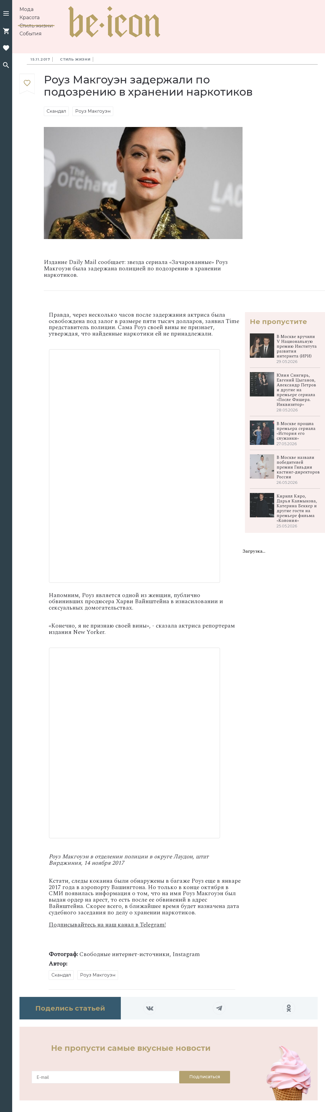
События (30, 34)
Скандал (56, 111)
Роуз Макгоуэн (92, 111)
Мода (26, 9)
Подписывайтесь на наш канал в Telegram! (107, 924)
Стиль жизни (36, 26)
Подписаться (204, 1076)
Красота (29, 17)
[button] (6, 14)
